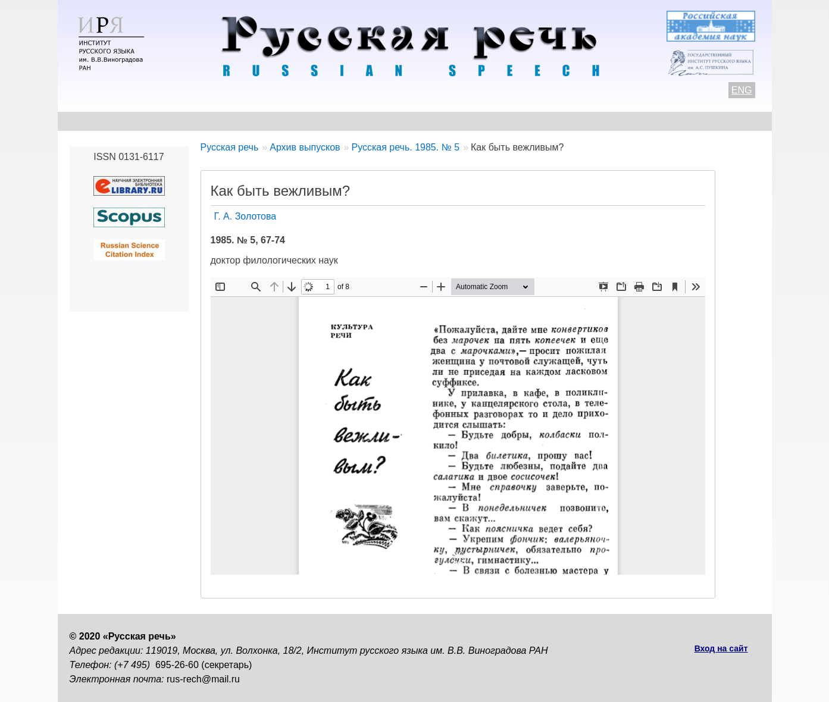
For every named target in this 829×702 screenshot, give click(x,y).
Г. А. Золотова (245, 216)
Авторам (232, 121)
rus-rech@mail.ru (203, 679)
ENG (741, 90)
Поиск (692, 121)
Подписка (631, 121)
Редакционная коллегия (527, 121)
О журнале (95, 121)
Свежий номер (311, 121)
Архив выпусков (408, 121)
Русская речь (230, 147)
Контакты (165, 121)
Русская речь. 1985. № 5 (405, 147)
